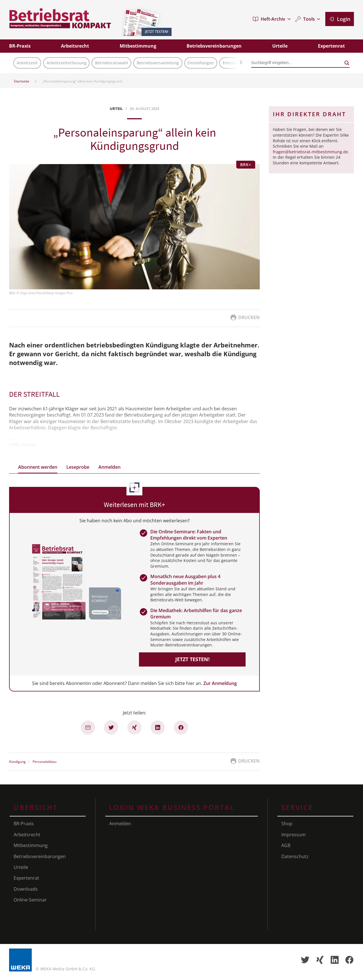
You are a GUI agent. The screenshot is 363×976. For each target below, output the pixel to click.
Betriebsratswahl (111, 62)
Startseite (21, 81)
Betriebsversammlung (158, 62)
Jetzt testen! (192, 659)
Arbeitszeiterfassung (66, 62)
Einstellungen (200, 62)
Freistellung (234, 62)
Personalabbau (44, 761)
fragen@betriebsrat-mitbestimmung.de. (311, 151)
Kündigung (17, 761)
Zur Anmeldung (220, 683)
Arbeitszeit (27, 62)
